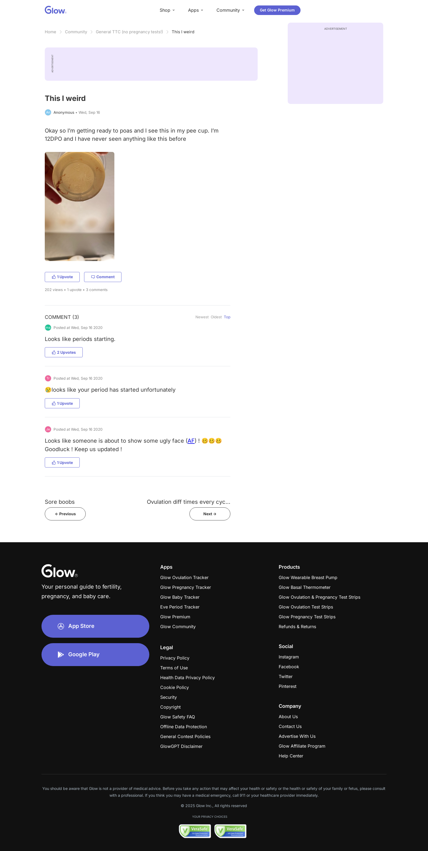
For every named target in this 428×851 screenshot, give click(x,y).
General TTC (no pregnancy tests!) (129, 31)
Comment (103, 276)
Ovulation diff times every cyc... (188, 501)
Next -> (209, 513)
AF (191, 440)
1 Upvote (62, 276)
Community (76, 31)
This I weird (183, 31)
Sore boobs (60, 501)
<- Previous (65, 513)
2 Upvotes (64, 352)
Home (50, 31)
